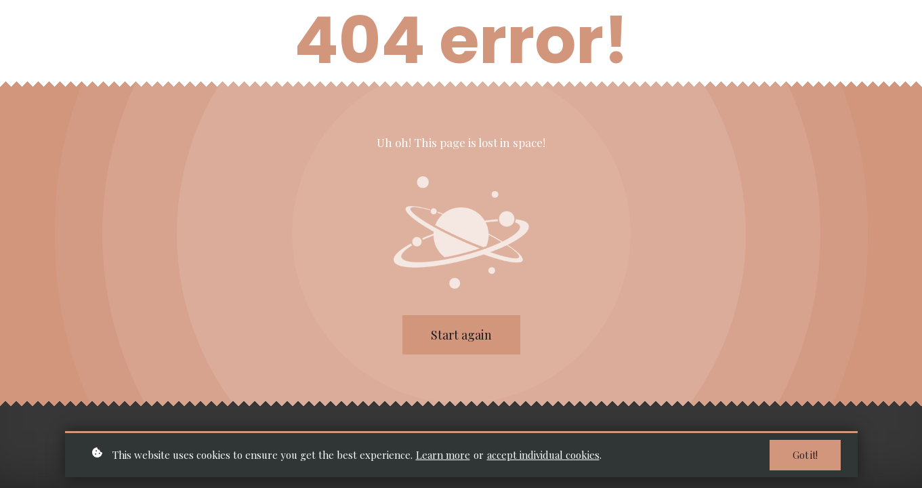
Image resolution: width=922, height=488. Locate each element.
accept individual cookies (543, 455)
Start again (461, 335)
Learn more (443, 455)
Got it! (805, 456)
